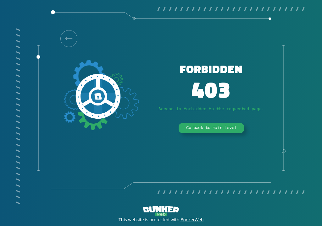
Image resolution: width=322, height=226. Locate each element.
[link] (68, 38)
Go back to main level (211, 128)
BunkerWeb (191, 220)
